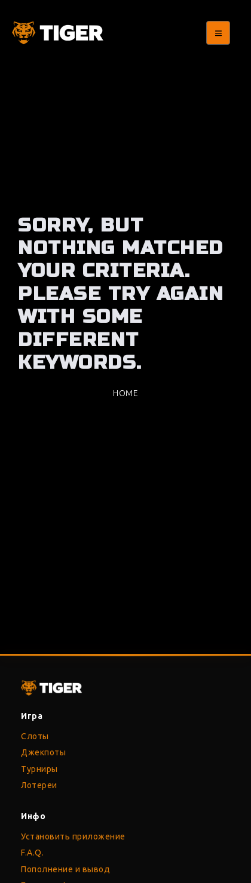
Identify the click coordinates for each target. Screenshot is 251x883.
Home (125, 393)
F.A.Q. (32, 852)
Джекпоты (43, 752)
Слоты (35, 736)
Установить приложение (73, 836)
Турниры (39, 769)
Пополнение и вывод (65, 869)
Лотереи (39, 785)
